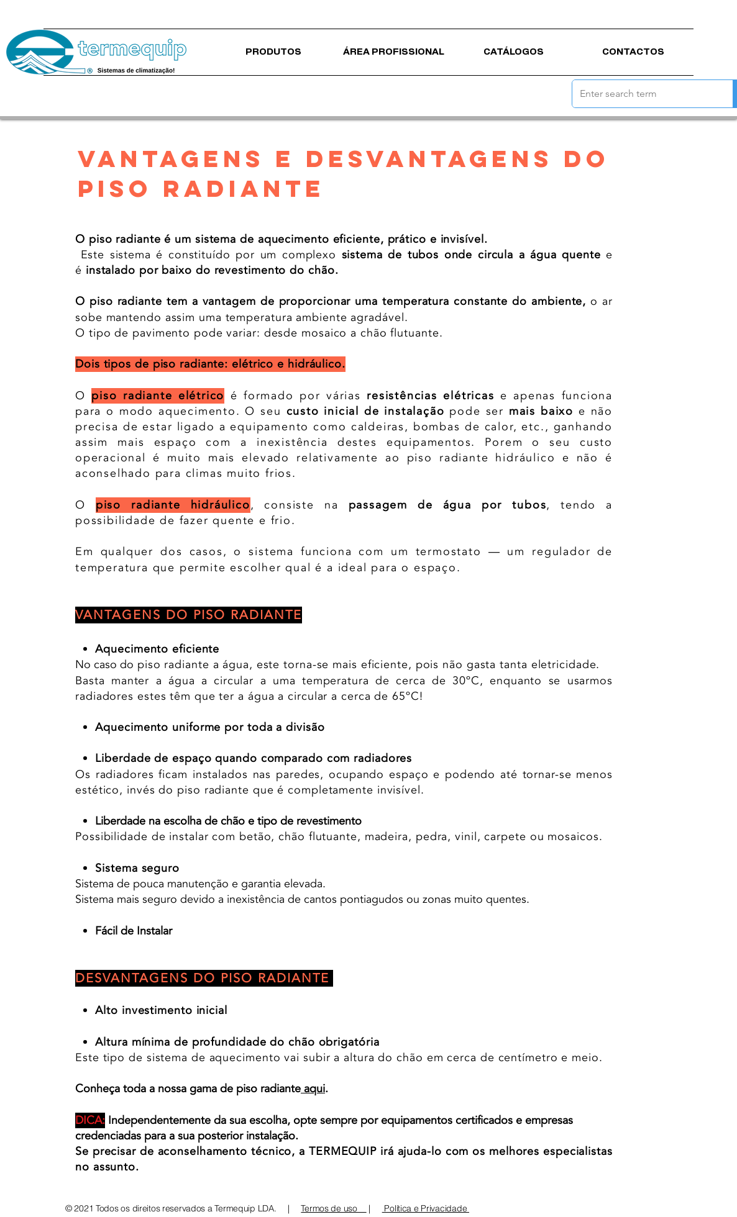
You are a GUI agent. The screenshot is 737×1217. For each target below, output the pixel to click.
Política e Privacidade (425, 1208)
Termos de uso (333, 1208)
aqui (313, 1089)
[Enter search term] (643, 93)
